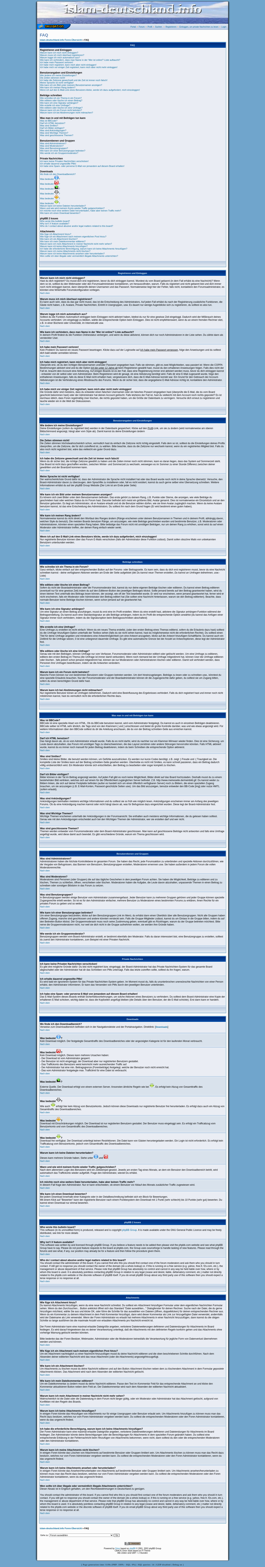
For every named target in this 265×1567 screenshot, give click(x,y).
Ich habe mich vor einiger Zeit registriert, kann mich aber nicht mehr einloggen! (79, 67)
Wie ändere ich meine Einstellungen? (58, 75)
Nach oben (45, 293)
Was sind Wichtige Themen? (54, 133)
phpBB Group (129, 1230)
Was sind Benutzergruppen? (54, 148)
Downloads (162, 1027)
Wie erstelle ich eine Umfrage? (55, 105)
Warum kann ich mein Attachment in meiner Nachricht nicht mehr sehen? (76, 244)
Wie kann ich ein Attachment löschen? (59, 239)
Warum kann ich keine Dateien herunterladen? (63, 206)
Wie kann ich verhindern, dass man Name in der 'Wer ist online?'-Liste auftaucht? (80, 60)
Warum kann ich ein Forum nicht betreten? (61, 110)
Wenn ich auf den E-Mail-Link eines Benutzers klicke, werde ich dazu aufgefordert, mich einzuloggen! (90, 90)
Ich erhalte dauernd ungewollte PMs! (58, 163)
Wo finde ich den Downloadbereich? (58, 174)
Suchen (158, 27)
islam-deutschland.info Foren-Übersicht (61, 40)
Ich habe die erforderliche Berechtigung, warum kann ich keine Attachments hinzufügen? (83, 248)
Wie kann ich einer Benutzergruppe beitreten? (62, 150)
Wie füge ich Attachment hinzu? (55, 234)
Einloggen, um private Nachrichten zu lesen (198, 27)
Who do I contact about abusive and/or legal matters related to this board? (76, 226)
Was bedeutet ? (50, 179)
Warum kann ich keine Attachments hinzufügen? (64, 246)
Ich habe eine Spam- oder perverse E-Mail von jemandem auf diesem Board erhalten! (82, 166)
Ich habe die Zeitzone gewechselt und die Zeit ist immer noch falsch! (73, 80)
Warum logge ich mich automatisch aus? (60, 57)
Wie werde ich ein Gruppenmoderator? (59, 153)
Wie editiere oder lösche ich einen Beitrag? (61, 100)
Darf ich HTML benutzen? (52, 123)
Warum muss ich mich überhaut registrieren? (62, 55)
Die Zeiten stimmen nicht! (52, 78)
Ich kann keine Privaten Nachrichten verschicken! (64, 161)
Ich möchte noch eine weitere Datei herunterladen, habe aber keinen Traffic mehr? (80, 210)
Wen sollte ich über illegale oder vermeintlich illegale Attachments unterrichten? (79, 256)
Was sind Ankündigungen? (53, 130)
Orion (117, 1548)
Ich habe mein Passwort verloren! (56, 62)
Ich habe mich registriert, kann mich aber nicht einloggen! (68, 65)
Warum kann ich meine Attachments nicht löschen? (65, 251)
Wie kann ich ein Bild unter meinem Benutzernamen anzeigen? (71, 85)
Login (223, 27)
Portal (133, 27)
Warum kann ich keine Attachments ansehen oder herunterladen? (72, 253)
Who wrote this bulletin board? (55, 221)
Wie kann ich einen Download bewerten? (60, 213)
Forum (142, 27)
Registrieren (171, 27)
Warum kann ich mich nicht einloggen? (59, 52)
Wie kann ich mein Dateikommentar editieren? (63, 241)
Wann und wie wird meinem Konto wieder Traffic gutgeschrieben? (72, 208)
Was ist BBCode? (48, 120)
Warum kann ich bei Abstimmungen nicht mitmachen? (66, 112)
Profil (150, 27)
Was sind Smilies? (49, 125)
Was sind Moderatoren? (52, 146)
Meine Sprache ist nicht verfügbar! (57, 82)
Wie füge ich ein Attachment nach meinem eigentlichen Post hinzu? (73, 236)
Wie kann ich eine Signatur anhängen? (59, 103)
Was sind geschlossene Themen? (56, 135)
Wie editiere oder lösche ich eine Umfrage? (61, 108)
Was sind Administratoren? (53, 143)
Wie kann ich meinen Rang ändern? (58, 87)
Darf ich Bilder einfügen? (52, 128)
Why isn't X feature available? (54, 223)
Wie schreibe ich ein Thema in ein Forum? (61, 98)
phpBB (133, 1548)
